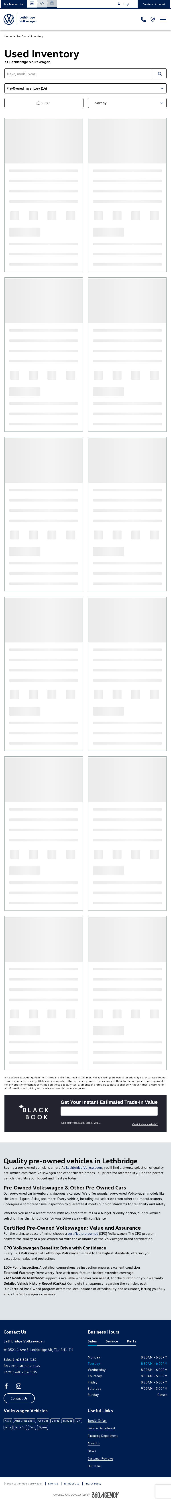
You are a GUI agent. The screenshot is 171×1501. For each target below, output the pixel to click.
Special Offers (97, 1420)
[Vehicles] (109, 1111)
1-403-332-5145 (28, 1366)
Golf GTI (43, 1420)
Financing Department (103, 1435)
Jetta (8, 1427)
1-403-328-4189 (25, 1359)
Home (8, 36)
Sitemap (53, 1483)
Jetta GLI (20, 1427)
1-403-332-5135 (25, 1372)
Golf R (55, 1420)
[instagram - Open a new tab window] (18, 1386)
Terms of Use (71, 1483)
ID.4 (78, 1420)
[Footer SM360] (105, 1495)
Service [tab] (112, 1341)
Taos (32, 1427)
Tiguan (43, 1427)
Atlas (8, 1420)
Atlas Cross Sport (24, 1420)
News (92, 1451)
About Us (94, 1443)
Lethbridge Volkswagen (84, 1167)
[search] (79, 74)
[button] (14, 4)
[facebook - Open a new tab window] (6, 1386)
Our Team (94, 1466)
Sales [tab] (92, 1341)
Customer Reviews (100, 1458)
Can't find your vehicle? (145, 1124)
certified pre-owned (83, 1233)
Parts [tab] (131, 1341)
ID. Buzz (67, 1420)
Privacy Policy (93, 1483)
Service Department (101, 1428)
